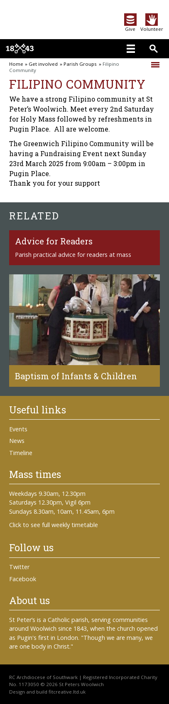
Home (16, 64)
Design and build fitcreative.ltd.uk (47, 692)
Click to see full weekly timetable (53, 525)
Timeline (20, 453)
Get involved (43, 64)
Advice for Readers (54, 241)
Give (130, 26)
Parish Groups (80, 64)
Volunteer (151, 26)
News (16, 441)
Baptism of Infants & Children (76, 376)
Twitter (19, 567)
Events (18, 429)
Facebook (22, 579)
